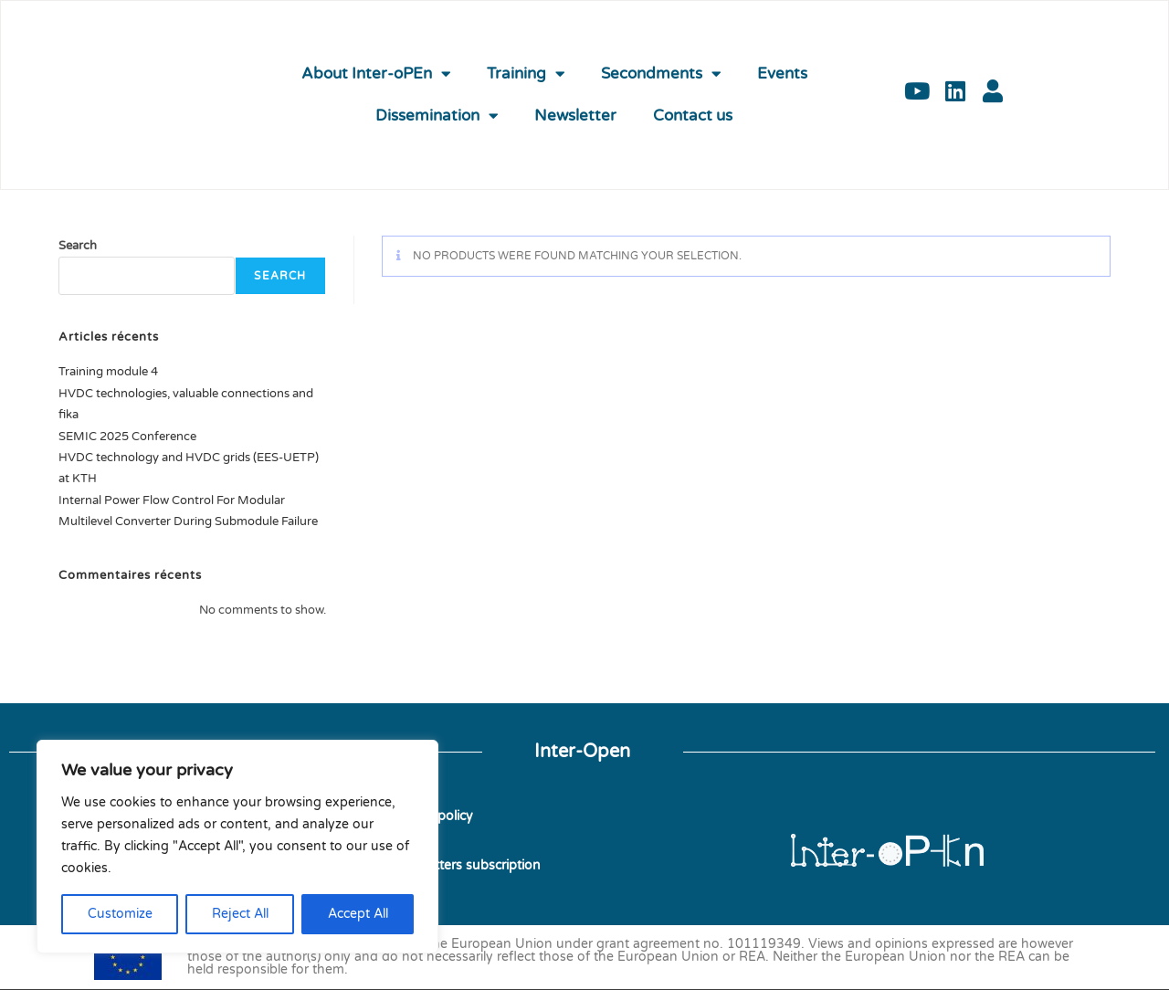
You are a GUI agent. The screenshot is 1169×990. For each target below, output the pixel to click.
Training (525, 74)
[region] (237, 846)
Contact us (692, 116)
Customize (120, 914)
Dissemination (436, 116)
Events (782, 74)
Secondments (661, 74)
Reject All (240, 914)
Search (77, 245)
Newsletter (575, 116)
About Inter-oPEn (375, 74)
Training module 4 (108, 371)
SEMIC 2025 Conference (127, 436)
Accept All (358, 914)
